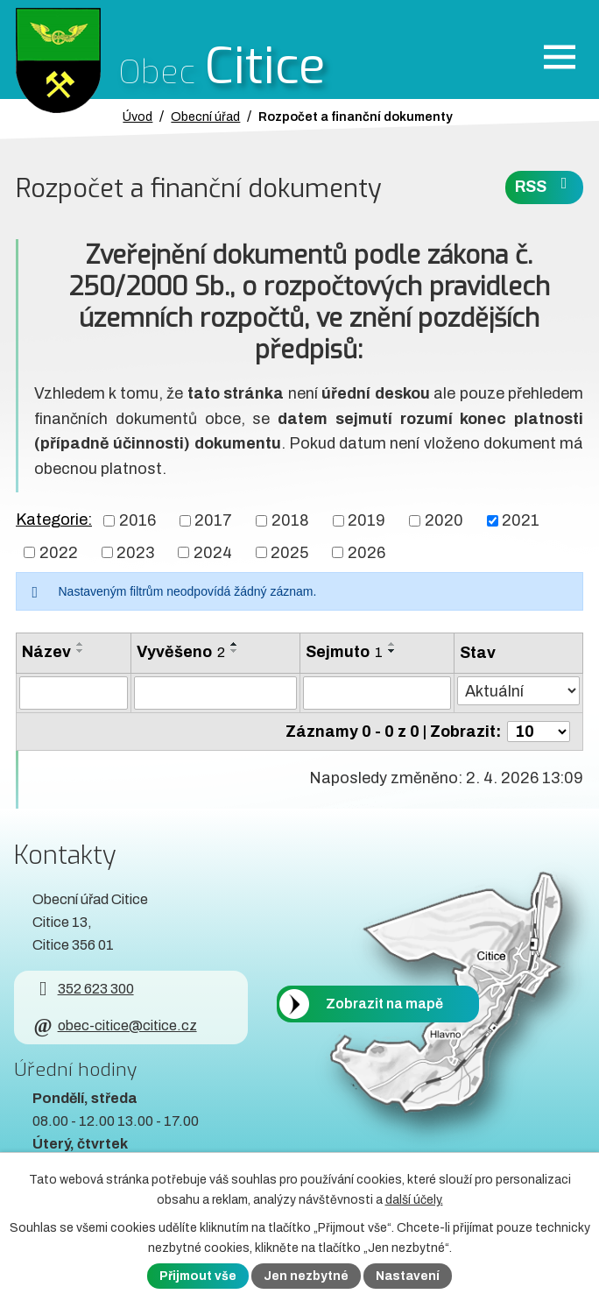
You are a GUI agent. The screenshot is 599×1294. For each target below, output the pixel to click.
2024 (213, 552)
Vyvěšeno (181, 652)
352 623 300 (82, 988)
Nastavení (408, 1276)
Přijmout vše (197, 1276)
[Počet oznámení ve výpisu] (538, 731)
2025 (289, 552)
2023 (135, 552)
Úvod (137, 117)
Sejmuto (344, 652)
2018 (290, 520)
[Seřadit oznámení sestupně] (80, 650)
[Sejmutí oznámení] (376, 693)
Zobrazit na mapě (384, 1004)
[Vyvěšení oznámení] (216, 693)
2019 (366, 520)
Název (46, 652)
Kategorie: (54, 519)
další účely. (414, 1199)
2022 (58, 552)
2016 (137, 520)
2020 (444, 520)
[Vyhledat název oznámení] (73, 693)
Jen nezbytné (306, 1276)
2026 (366, 552)
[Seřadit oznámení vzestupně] (80, 643)
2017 (213, 520)
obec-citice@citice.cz (114, 1025)
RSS (544, 185)
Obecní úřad (205, 117)
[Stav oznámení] (518, 690)
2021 (520, 520)
